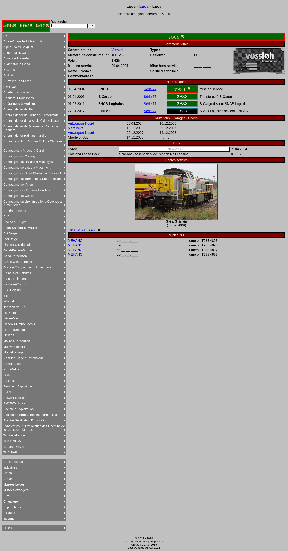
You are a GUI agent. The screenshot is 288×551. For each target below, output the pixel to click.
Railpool (9, 380)
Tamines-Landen (15, 435)
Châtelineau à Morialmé (19, 103)
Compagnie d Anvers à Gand (23, 150)
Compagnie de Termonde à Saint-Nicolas (32, 179)
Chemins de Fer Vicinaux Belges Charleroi (32, 141)
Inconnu (8, 518)
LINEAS (8, 335)
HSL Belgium (12, 290)
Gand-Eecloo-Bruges (18, 250)
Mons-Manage (13, 352)
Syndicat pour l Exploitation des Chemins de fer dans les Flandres (34, 427)
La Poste (9, 312)
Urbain (8, 478)
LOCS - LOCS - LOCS (26, 26)
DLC (6, 216)
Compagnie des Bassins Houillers (26, 190)
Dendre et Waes (14, 210)
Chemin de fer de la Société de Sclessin (31, 120)
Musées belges (14, 484)
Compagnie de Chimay (19, 156)
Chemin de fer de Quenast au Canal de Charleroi (30, 128)
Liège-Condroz (13, 318)
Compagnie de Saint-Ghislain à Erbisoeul (32, 173)
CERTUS (9, 86)
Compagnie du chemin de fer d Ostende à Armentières (32, 203)
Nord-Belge (11, 369)
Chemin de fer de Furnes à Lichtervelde (30, 115)
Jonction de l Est (14, 307)
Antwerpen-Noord (81, 123)
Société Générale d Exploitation (25, 420)
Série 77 (150, 89)
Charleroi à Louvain (17, 92)
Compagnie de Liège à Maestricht (26, 167)
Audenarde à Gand (16, 64)
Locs (144, 6)
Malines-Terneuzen (16, 341)
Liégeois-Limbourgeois (19, 324)
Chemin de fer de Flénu (19, 109)
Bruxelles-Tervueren (17, 81)
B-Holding (10, 75)
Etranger (9, 512)
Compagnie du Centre (18, 196)
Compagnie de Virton (18, 184)
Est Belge (10, 233)
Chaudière (10, 501)
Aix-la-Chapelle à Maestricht (23, 41)
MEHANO (75, 240)
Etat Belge (10, 239)
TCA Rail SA (12, 441)
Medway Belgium (15, 346)
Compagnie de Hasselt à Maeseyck (28, 162)
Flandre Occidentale (17, 244)
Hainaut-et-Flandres (17, 273)
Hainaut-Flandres (15, 278)
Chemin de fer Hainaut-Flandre (25, 135)
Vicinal (8, 473)
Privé (6, 495)
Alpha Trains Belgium (18, 47)
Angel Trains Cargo (16, 52)
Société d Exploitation (18, 409)
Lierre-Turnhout (14, 329)
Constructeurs (13, 461)
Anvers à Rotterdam (17, 58)
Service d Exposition (17, 386)
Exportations (12, 507)
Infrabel (8, 301)
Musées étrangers (16, 490)
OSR (6, 375)
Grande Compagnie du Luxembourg (28, 267)
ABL (6, 35)
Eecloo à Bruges (14, 222)
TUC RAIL (10, 452)
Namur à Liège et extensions (23, 358)
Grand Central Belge (17, 261)
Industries (10, 467)
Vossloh (117, 50)
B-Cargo (9, 69)
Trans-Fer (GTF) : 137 (81, 229)
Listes (7, 528)
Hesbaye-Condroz (16, 284)
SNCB (7, 392)
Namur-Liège (12, 363)
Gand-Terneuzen (15, 256)
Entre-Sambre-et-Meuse (20, 227)
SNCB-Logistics (14, 397)
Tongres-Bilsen (13, 446)
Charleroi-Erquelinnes (18, 98)
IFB (5, 295)
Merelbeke (76, 128)
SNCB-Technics (14, 403)
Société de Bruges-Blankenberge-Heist (30, 414)
